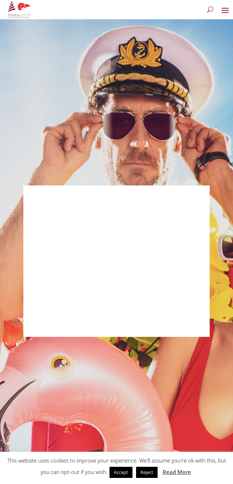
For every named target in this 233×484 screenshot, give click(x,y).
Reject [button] (146, 472)
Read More (177, 471)
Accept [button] (121, 472)
